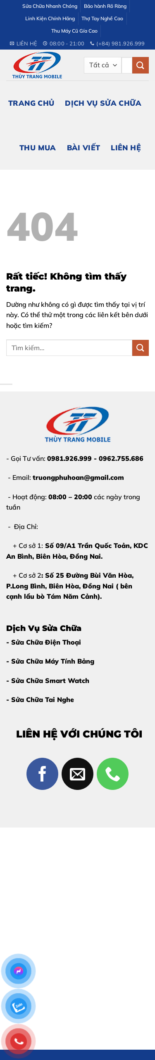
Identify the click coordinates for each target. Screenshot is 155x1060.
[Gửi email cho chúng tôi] (78, 774)
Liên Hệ (126, 147)
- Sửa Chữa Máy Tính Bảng (50, 661)
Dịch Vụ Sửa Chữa (103, 102)
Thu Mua (37, 147)
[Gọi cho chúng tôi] (113, 774)
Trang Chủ (31, 102)
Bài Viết (83, 147)
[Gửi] (140, 65)
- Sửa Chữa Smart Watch (47, 680)
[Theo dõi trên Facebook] (42, 774)
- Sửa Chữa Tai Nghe (40, 699)
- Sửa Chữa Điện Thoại (43, 642)
